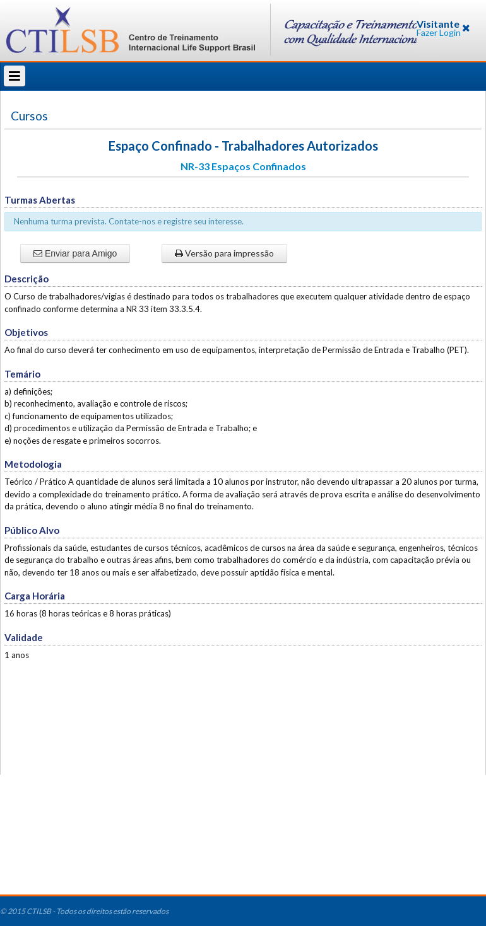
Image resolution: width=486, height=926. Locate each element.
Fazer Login (439, 32)
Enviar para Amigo (75, 253)
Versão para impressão (224, 253)
